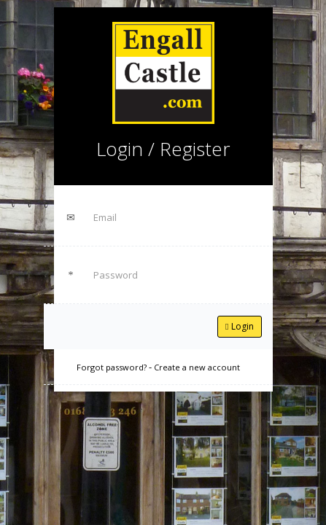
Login (239, 326)
